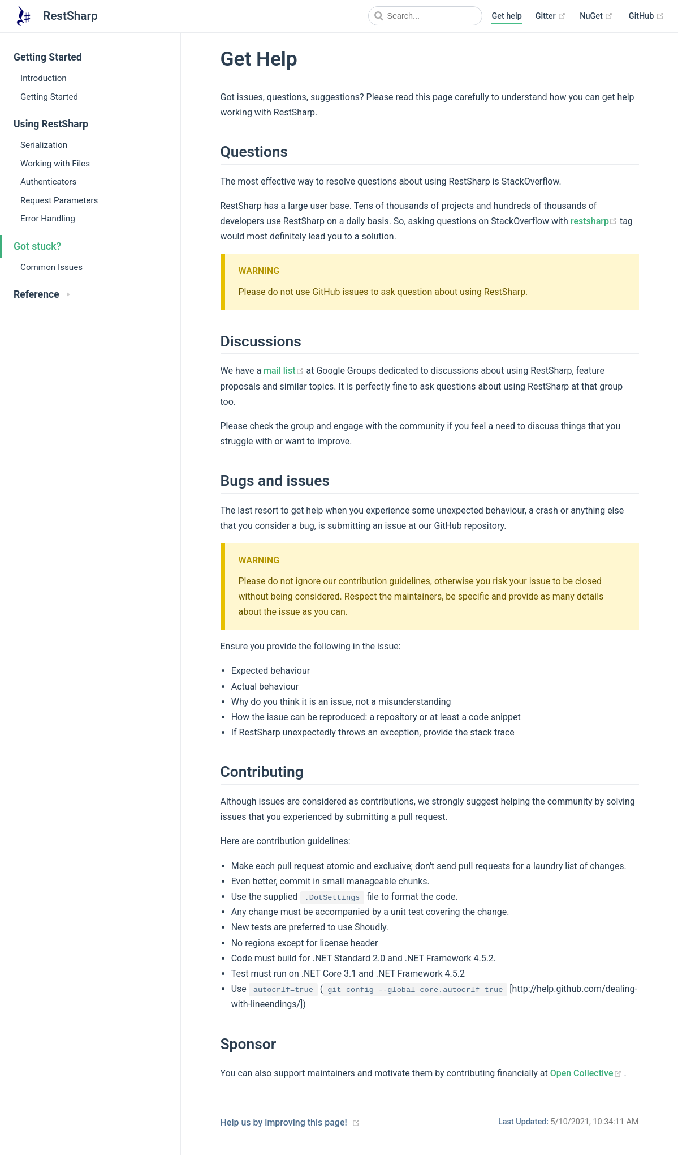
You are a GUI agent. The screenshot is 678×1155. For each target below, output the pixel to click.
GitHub (646, 16)
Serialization (43, 145)
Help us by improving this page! (284, 1122)
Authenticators (48, 182)
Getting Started (49, 97)
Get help (506, 16)
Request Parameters (59, 200)
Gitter (551, 16)
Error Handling (47, 218)
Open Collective (587, 1073)
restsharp (595, 221)
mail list (285, 370)
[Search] (425, 15)
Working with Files (55, 164)
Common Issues (51, 267)
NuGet (596, 16)
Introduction (43, 78)
